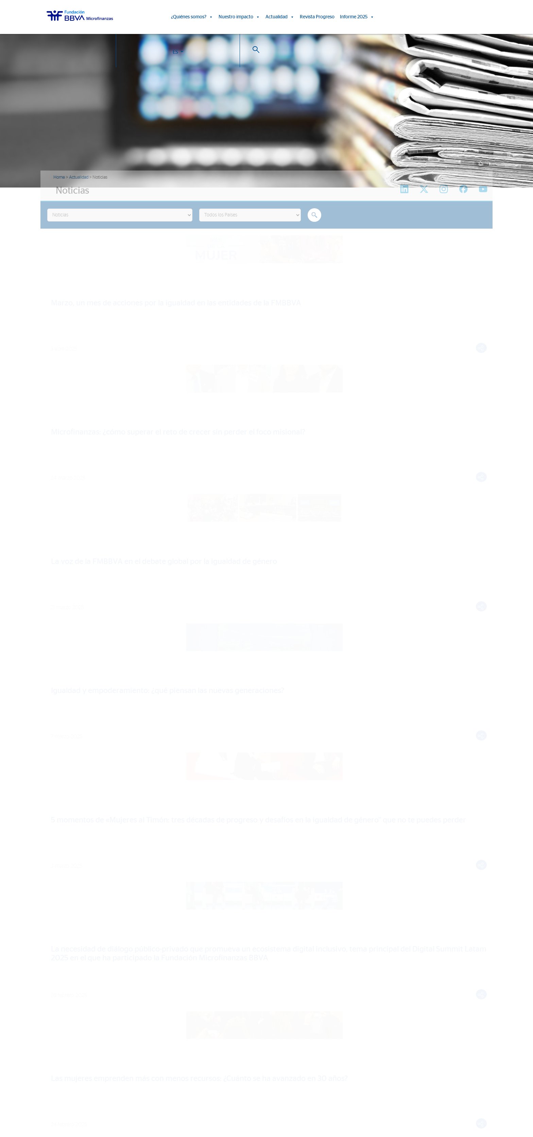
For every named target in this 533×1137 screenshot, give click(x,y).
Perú (50, 1046)
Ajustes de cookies (21, 1118)
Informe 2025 (357, 17)
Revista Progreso (317, 17)
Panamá (54, 1075)
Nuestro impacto (239, 17)
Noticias (333, 958)
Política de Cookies (255, 1105)
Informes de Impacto (222, 968)
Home (59, 177)
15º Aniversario (215, 978)
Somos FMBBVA (63, 958)
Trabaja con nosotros (83, 1098)
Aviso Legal (284, 1105)
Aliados (53, 988)
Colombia (56, 1036)
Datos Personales (312, 1105)
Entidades (56, 978)
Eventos (333, 968)
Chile (51, 1065)
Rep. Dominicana (63, 1056)
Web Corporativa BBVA (349, 1105)
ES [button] (443, 18)
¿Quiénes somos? (192, 17)
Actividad (55, 998)
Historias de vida (217, 958)
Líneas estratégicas (65, 968)
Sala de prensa (340, 978)
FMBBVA (55, 1026)
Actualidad (279, 17)
